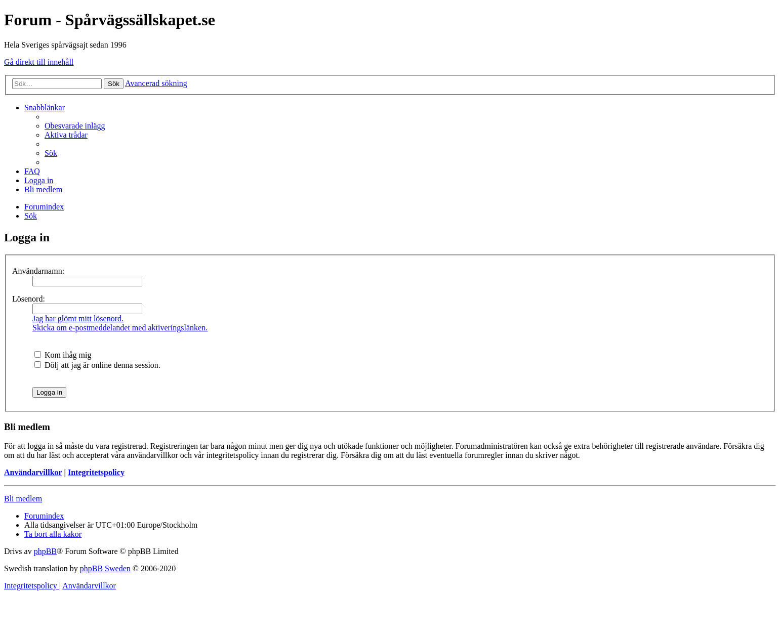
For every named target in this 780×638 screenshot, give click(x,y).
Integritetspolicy (96, 472)
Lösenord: (28, 298)
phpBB (45, 551)
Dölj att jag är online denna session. (97, 365)
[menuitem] (75, 125)
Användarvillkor (33, 472)
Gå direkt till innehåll (38, 62)
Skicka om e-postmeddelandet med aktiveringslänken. (120, 327)
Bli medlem (23, 498)
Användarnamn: (38, 271)
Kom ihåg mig (62, 355)
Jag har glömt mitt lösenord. (78, 318)
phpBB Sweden (105, 568)
